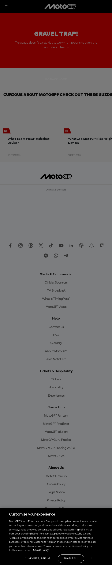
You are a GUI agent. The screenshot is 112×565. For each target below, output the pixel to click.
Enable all (71, 558)
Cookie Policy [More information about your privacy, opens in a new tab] (41, 550)
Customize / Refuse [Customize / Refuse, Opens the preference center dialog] (37, 558)
